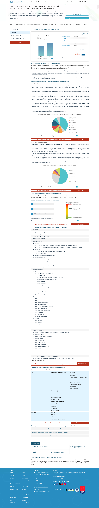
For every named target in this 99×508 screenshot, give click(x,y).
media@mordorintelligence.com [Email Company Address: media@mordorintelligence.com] (43, 491)
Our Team (24, 475)
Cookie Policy (25, 497)
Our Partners (25, 478)
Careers (12, 494)
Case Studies (25, 486)
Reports (31, 1)
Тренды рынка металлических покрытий (59, 447)
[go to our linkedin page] (54, 484)
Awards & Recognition (15, 483)
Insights (12, 486)
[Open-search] (96, 2)
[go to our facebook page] (57, 484)
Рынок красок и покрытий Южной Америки (39, 451)
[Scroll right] (88, 24)
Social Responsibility (26, 481)
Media (11, 481)
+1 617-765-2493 (81, 1)
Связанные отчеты (35, 443)
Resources (60, 1)
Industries (67, 1)
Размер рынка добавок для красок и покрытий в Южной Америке (77, 447)
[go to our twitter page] (60, 484)
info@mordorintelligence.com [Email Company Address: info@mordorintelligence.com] (42, 487)
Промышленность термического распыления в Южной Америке (58, 451)
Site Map (24, 500)
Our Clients (12, 478)
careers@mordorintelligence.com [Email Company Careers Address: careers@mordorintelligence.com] (60, 478)
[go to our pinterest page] (62, 484)
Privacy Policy (13, 497)
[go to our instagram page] (65, 484)
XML (11, 500)
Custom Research (39, 1)
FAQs (23, 483)
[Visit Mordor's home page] (17, 2)
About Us (12, 475)
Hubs (23, 492)
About (46, 1)
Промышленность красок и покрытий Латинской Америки (40, 447)
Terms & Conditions (26, 494)
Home (11, 472)
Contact (73, 1)
